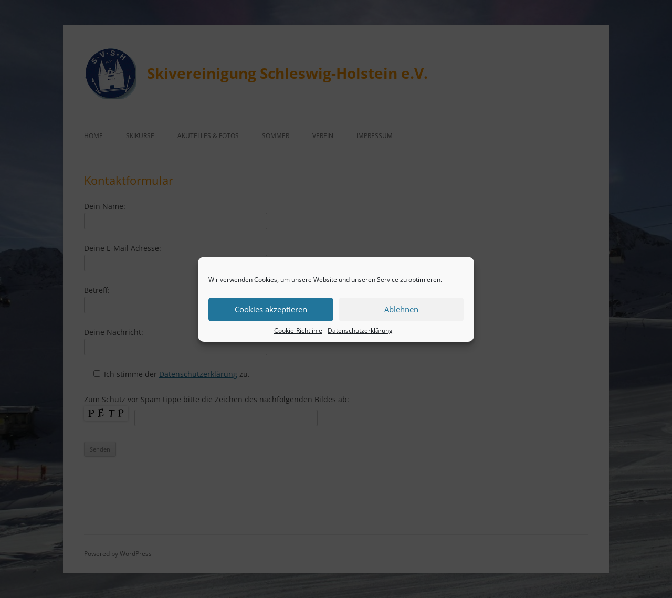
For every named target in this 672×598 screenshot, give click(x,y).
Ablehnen (401, 309)
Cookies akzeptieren (271, 309)
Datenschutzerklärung (360, 330)
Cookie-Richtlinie (298, 330)
